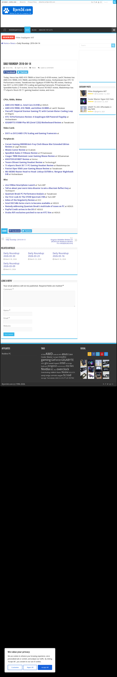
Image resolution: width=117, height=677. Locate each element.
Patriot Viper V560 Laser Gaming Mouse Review (27, 168)
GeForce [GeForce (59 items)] (56, 359)
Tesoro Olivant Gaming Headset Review (23, 162)
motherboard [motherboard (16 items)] (61, 366)
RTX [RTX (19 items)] (73, 372)
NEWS (27, 30)
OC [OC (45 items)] (51, 369)
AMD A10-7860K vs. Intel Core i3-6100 (22, 105)
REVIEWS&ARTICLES (15, 30)
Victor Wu (9, 68)
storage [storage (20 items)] (43, 378)
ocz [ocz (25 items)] (55, 370)
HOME (5, 29)
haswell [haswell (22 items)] (50, 363)
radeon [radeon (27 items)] (53, 372)
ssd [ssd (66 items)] (69, 375)
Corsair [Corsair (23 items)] (55, 357)
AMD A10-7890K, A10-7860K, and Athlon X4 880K (27, 108)
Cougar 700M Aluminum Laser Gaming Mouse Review (30, 156)
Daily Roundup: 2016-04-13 (17, 239)
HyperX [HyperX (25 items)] (56, 363)
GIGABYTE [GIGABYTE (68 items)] (67, 360)
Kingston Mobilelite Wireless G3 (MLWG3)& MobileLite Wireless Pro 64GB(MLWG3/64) (61, 240)
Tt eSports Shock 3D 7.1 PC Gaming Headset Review (29, 165)
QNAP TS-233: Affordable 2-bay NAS (100, 108)
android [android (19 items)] (55, 354)
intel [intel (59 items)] (62, 363)
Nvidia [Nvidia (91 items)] (45, 369)
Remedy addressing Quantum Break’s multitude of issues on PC (34, 206)
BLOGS (34, 30)
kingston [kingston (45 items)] (52, 366)
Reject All (30, 667)
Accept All (45, 667)
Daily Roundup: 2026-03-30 (11, 254)
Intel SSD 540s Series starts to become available (27, 203)
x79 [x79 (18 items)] (62, 378)
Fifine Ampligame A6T (25, 37)
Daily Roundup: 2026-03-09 (11, 265)
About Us (23, 2)
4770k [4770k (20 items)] (43, 354)
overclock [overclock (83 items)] (63, 369)
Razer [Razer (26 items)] (59, 372)
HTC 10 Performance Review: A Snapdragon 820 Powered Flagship (35, 117)
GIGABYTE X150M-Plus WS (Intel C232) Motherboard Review (33, 122)
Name (6, 310)
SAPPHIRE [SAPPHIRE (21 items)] (54, 375)
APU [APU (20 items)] (60, 354)
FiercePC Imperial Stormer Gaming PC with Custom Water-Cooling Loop (39, 111)
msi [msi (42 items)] (67, 366)
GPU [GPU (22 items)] (42, 363)
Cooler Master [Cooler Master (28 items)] (47, 357)
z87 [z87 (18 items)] (67, 378)
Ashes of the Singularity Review (20, 200)
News (12, 43)
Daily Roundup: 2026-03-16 (61, 254)
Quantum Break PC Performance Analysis (24, 194)
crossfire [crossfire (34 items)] (62, 357)
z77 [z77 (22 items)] (64, 378)
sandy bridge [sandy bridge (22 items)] (45, 375)
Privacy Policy (32, 2)
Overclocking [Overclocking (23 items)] (45, 372)
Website (7, 326)
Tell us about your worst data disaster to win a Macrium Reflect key (37, 188)
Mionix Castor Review (15, 150)
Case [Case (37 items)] (70, 354)
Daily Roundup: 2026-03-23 (36, 254)
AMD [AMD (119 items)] (49, 354)
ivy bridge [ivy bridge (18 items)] (69, 363)
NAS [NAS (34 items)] (72, 366)
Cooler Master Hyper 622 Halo (101, 99)
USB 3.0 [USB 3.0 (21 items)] (57, 378)
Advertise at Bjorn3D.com (47, 2)
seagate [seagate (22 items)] (60, 375)
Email (6, 318)
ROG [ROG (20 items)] (70, 372)
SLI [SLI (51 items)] (65, 375)
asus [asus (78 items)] (65, 354)
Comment (8, 289)
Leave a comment (47, 68)
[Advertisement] (73, 20)
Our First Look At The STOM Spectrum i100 (25, 197)
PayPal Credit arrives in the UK (19, 209)
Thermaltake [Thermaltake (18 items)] (51, 378)
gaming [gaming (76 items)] (46, 360)
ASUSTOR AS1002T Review (17, 159)
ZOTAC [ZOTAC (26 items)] (71, 378)
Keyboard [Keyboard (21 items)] (44, 366)
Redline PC (6, 354)
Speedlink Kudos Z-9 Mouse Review (21, 153)
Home (5, 43)
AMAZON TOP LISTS (46, 30)
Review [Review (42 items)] (65, 372)
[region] (30, 660)
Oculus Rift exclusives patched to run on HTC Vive (28, 212)
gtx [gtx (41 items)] (46, 363)
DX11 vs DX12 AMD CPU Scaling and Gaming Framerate (31, 133)
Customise (15, 667)
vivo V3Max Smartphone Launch (20, 185)
